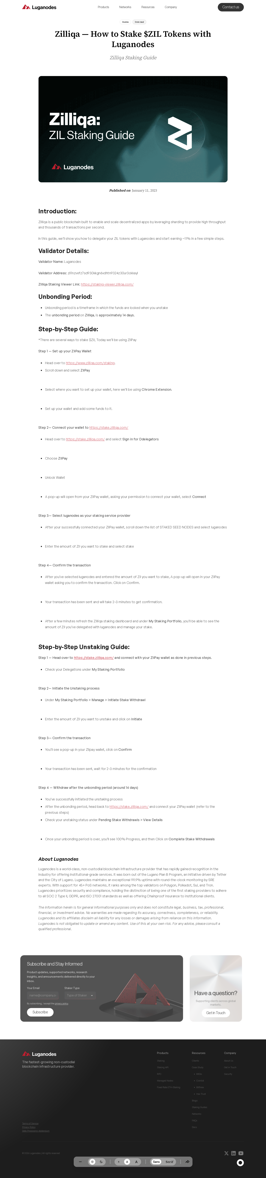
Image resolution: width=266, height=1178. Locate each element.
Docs (194, 1127)
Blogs (194, 1100)
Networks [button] (125, 7)
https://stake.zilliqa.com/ (108, 427)
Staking (161, 1060)
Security (228, 1074)
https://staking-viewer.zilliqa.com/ (107, 284)
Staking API (162, 1067)
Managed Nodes (165, 1080)
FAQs (194, 1120)
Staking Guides (199, 1107)
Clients (195, 1060)
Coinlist (199, 1080)
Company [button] (171, 7)
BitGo (198, 1074)
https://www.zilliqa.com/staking (90, 363)
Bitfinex (199, 1087)
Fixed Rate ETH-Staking (168, 1087)
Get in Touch (230, 1067)
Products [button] (103, 7)
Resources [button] (147, 7)
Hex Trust (200, 1094)
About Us (228, 1060)
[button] (103, 7)
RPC (159, 1074)
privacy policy (57, 1003)
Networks (196, 1113)
